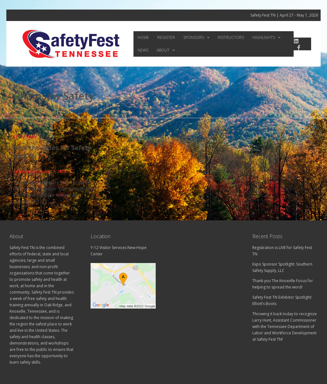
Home (141, 37)
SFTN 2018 (24, 137)
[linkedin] (294, 41)
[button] (198, 37)
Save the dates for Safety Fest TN (52, 151)
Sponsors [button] (188, 37)
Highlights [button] (252, 37)
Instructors (220, 37)
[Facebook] (296, 47)
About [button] (145, 50)
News (276, 37)
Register (161, 37)
